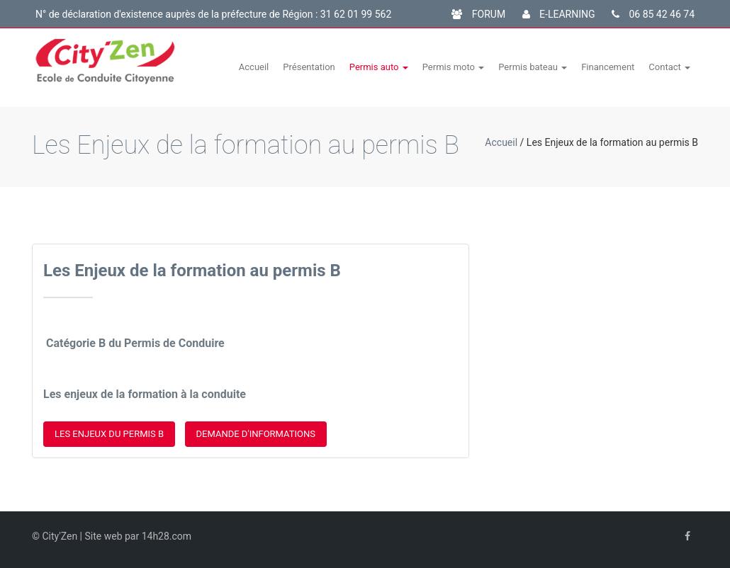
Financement (607, 67)
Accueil (254, 67)
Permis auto (378, 67)
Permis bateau (532, 67)
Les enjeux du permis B (109, 433)
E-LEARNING (558, 14)
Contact (669, 67)
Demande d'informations (255, 433)
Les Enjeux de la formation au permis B (192, 270)
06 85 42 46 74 (653, 14)
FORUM (478, 14)
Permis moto (453, 67)
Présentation (309, 67)
